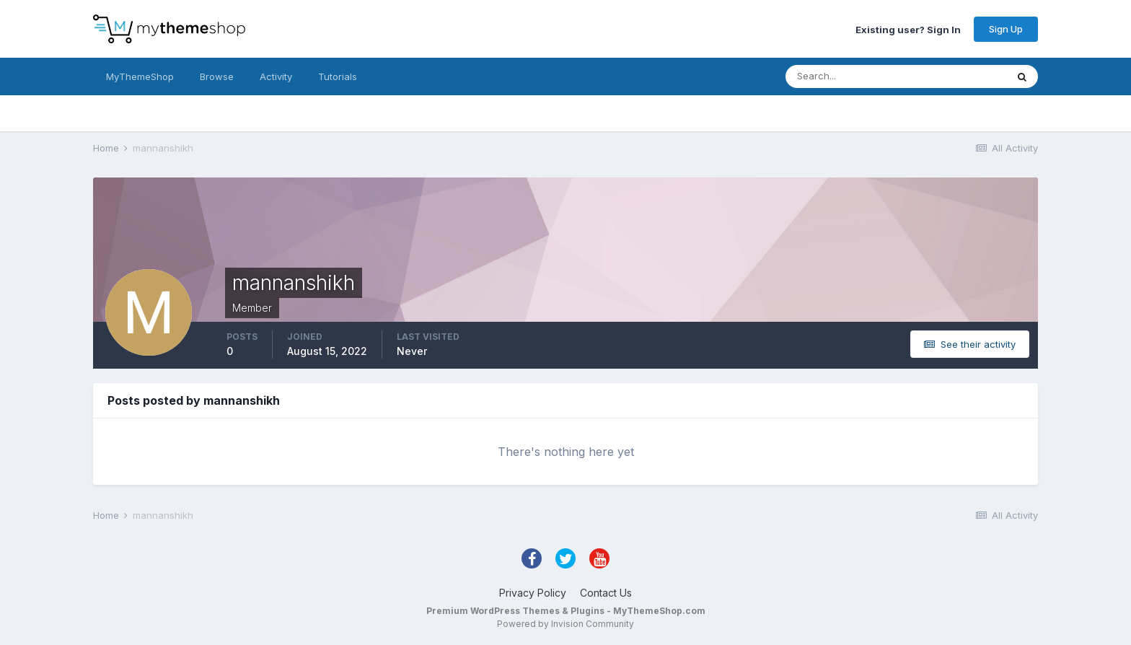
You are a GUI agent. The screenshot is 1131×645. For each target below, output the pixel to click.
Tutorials (337, 76)
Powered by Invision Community (565, 623)
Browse (217, 76)
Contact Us (606, 593)
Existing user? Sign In (908, 29)
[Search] (848, 76)
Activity (276, 76)
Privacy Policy (532, 593)
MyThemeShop (140, 76)
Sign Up (1006, 29)
